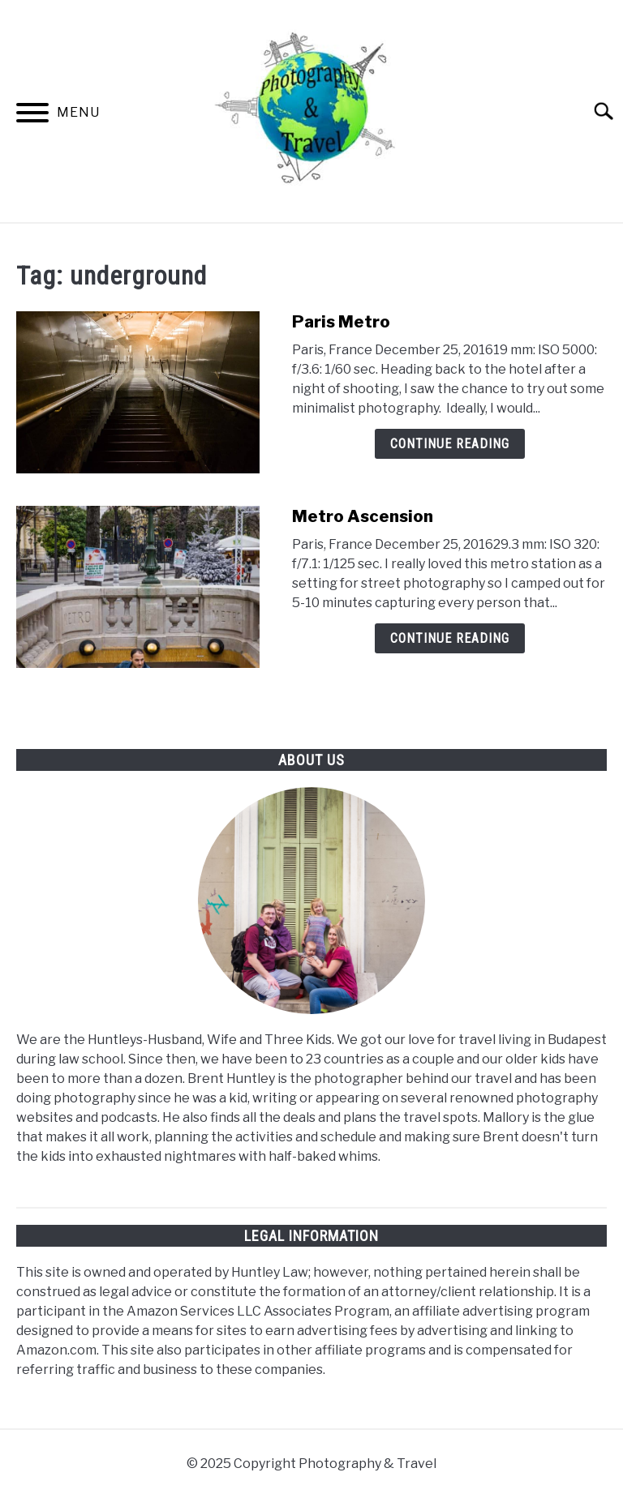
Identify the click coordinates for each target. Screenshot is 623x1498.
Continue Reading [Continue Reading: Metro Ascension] (449, 638)
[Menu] (32, 115)
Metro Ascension (362, 516)
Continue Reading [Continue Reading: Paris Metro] (449, 444)
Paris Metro (341, 322)
